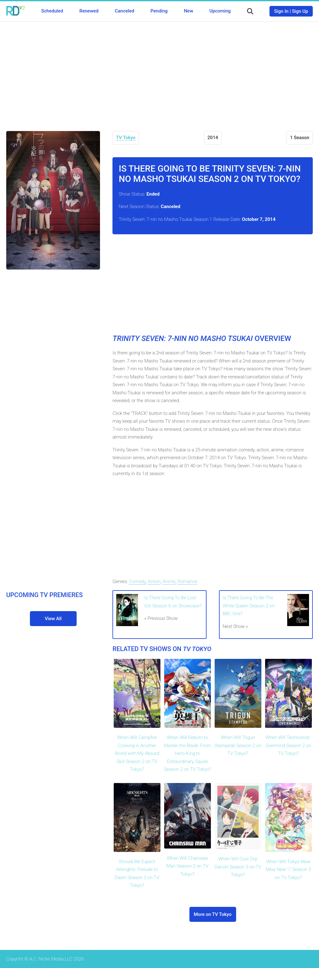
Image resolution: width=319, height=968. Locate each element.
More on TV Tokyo (212, 914)
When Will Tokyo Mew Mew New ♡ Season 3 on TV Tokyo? (288, 869)
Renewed (88, 11)
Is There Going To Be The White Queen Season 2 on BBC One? (249, 605)
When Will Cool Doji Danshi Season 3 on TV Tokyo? (237, 867)
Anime (169, 581)
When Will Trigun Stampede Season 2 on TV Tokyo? (237, 745)
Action (154, 581)
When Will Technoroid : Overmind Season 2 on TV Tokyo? (288, 745)
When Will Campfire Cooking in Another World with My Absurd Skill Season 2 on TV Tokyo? (137, 753)
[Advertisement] (159, 71)
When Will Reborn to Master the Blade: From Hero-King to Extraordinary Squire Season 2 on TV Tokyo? (187, 753)
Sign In (281, 11)
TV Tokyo (126, 137)
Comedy (137, 581)
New (188, 11)
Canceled (124, 11)
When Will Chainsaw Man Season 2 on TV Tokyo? (187, 866)
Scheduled (52, 11)
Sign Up (300, 11)
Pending (159, 11)
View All (53, 618)
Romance (187, 581)
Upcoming (220, 11)
